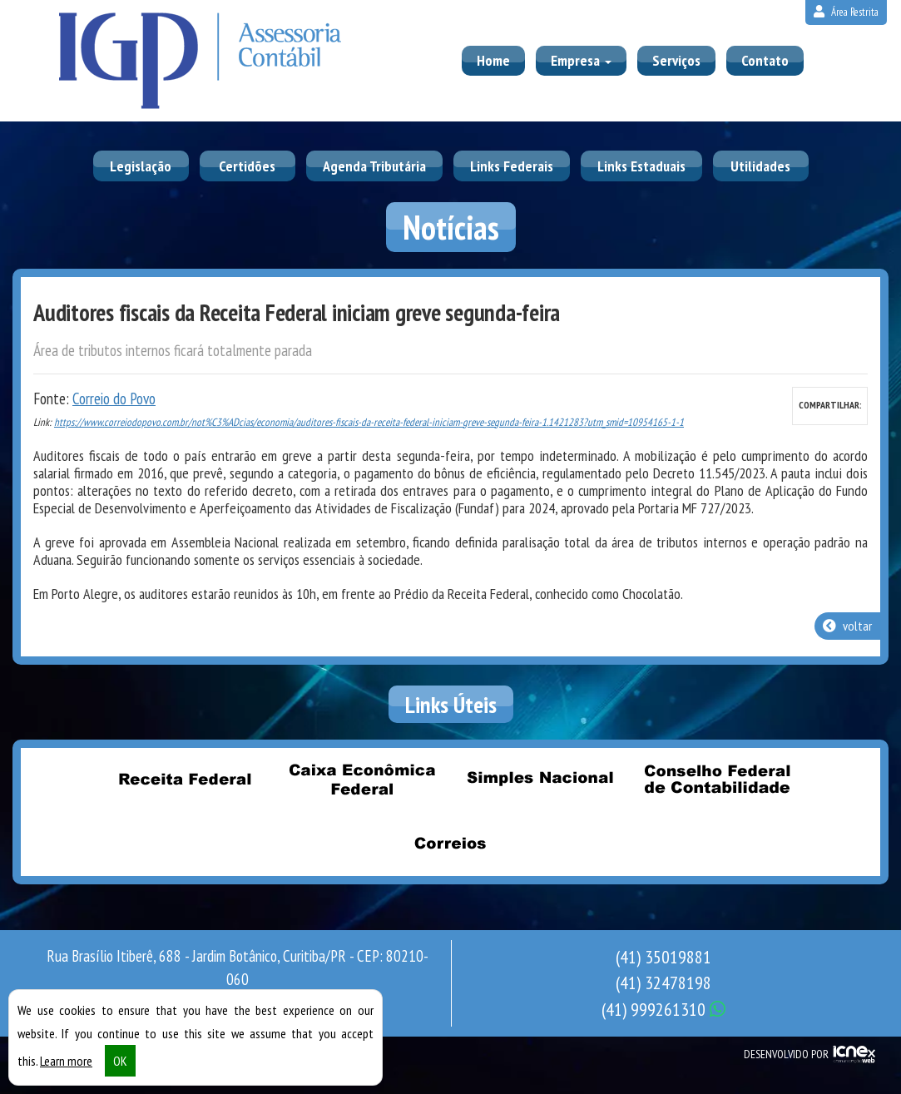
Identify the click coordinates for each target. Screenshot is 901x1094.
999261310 (663, 1009)
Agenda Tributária (374, 166)
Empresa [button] (581, 60)
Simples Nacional (539, 779)
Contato (765, 60)
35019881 (663, 956)
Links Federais (511, 166)
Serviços (676, 60)
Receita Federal (184, 779)
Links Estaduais (641, 166)
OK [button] (120, 1060)
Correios (451, 843)
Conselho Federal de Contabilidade (716, 779)
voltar (847, 625)
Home (493, 60)
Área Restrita (846, 12)
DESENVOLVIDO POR (786, 1054)
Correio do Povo (114, 398)
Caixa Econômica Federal (362, 779)
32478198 (663, 982)
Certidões (247, 166)
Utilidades (760, 166)
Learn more (66, 1060)
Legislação (140, 166)
